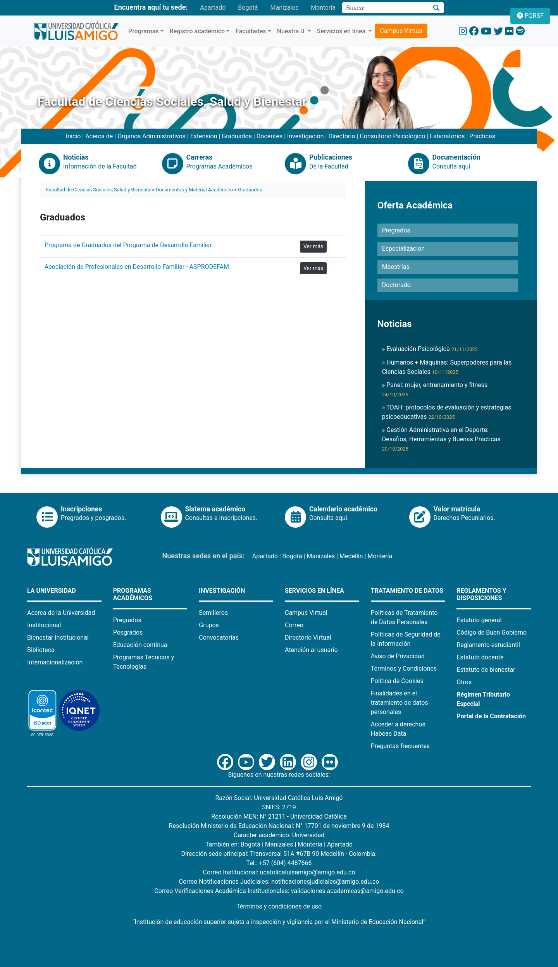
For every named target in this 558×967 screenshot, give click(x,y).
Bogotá (248, 7)
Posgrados (128, 632)
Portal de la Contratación (491, 716)
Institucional (44, 625)
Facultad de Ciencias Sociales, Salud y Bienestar (99, 190)
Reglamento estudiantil (488, 645)
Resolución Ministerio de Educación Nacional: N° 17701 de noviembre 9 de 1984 (279, 825)
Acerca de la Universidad (61, 612)
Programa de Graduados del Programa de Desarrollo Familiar (128, 245)
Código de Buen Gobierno (491, 632)
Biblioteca (41, 650)
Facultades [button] (251, 31)
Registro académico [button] (197, 31)
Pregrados (127, 620)
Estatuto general (478, 620)
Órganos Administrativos (151, 136)
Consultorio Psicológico (392, 136)
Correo (294, 625)
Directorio (341, 136)
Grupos (209, 625)
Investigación (305, 136)
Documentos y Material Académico (194, 190)
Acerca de (99, 136)
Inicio (73, 136)
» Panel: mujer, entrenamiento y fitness (435, 389)
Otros (464, 682)
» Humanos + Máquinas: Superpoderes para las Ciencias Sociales (447, 367)
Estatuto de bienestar (485, 669)
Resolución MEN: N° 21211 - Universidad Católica (278, 816)
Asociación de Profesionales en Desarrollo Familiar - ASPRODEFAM (137, 266)
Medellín (351, 556)
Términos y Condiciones (404, 668)
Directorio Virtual (308, 637)
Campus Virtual (401, 30)
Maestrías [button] (396, 266)
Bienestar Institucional (58, 637)
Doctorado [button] (396, 285)
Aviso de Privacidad (398, 656)
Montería (323, 7)
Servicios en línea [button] (342, 31)
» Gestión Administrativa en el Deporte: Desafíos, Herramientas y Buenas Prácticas (441, 439)
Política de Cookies (397, 681)
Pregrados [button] (396, 230)
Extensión (203, 136)
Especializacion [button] (403, 248)
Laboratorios (447, 136)
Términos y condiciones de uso (279, 906)
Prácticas (482, 136)
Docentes (269, 136)
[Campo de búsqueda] (385, 8)
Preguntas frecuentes (400, 746)
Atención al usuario (311, 650)
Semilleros (213, 612)
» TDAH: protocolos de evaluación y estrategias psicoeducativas (447, 412)
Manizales (284, 7)
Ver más (313, 246)
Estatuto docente (479, 657)
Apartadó (213, 7)
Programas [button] (143, 31)
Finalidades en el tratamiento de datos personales (399, 703)
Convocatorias (219, 637)
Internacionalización (55, 662)
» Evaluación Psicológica (430, 349)
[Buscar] (436, 8)
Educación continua (140, 645)
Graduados (237, 136)
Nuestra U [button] (291, 31)
